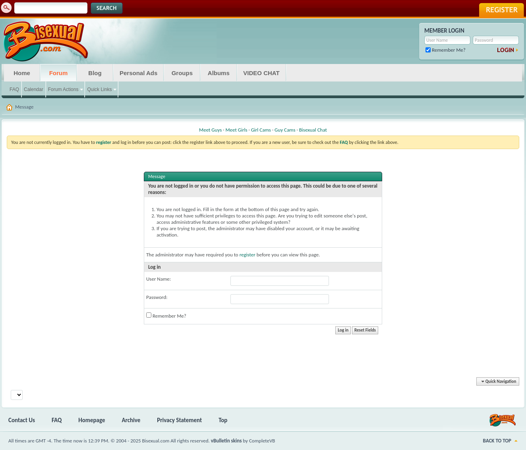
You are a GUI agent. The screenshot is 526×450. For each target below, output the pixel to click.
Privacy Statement (179, 420)
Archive (131, 420)
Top (223, 420)
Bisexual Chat (313, 130)
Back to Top (497, 441)
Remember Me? (445, 50)
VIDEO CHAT (261, 73)
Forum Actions (63, 89)
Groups (182, 73)
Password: (156, 297)
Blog (94, 73)
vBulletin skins (226, 441)
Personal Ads (138, 73)
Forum (58, 73)
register (247, 255)
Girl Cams (261, 130)
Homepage (91, 420)
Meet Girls (236, 130)
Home (22, 73)
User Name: (158, 279)
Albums (219, 73)
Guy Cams (285, 130)
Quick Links (99, 89)
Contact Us (21, 420)
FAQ (14, 89)
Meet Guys (210, 130)
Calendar (33, 89)
